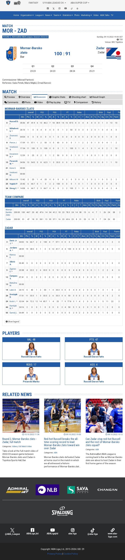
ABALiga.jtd (32, 531)
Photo (77, 15)
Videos (15, 446)
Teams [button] (56, 15)
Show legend (12, 322)
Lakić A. (13, 290)
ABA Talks (104, 15)
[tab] (9, 97)
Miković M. (14, 179)
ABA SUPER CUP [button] (79, 3)
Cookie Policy (70, 554)
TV (112, 15)
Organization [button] (26, 15)
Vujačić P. (14, 184)
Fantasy (33, 3)
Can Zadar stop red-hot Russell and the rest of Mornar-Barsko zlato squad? (103, 442)
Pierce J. (13, 143)
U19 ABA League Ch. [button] (53, 3)
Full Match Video (25, 446)
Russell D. (14, 121)
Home (16, 15)
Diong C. (13, 188)
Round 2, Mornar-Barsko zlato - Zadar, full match (19, 440)
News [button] (47, 15)
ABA (55, 453)
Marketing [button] (85, 15)
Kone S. (13, 168)
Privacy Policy (54, 554)
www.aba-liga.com (112, 533)
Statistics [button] (67, 15)
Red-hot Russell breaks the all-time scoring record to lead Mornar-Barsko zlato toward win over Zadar (62, 443)
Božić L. (13, 301)
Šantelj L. (13, 313)
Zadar (100, 48)
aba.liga (72, 531)
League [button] (38, 15)
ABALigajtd (52, 531)
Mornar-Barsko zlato (19, 108)
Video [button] (96, 15)
